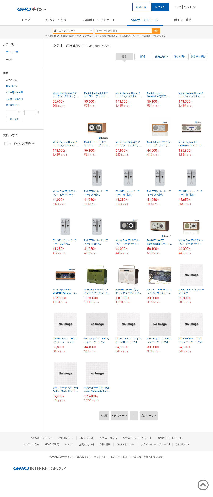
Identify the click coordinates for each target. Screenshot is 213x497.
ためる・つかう (56, 20)
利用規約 (105, 444)
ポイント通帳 (183, 20)
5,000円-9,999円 (14, 99)
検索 (156, 30)
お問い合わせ (86, 444)
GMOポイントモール (144, 20)
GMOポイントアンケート (98, 20)
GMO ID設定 (190, 7)
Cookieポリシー (126, 444)
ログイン (160, 6)
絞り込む (14, 119)
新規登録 (141, 6)
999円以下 (11, 86)
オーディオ (12, 51)
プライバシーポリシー (155, 444)
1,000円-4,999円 (14, 92)
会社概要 (182, 444)
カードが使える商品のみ (19, 143)
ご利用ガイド (65, 437)
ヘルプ (177, 7)
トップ (25, 20)
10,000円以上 (13, 105)
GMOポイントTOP (41, 437)
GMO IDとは (86, 437)
